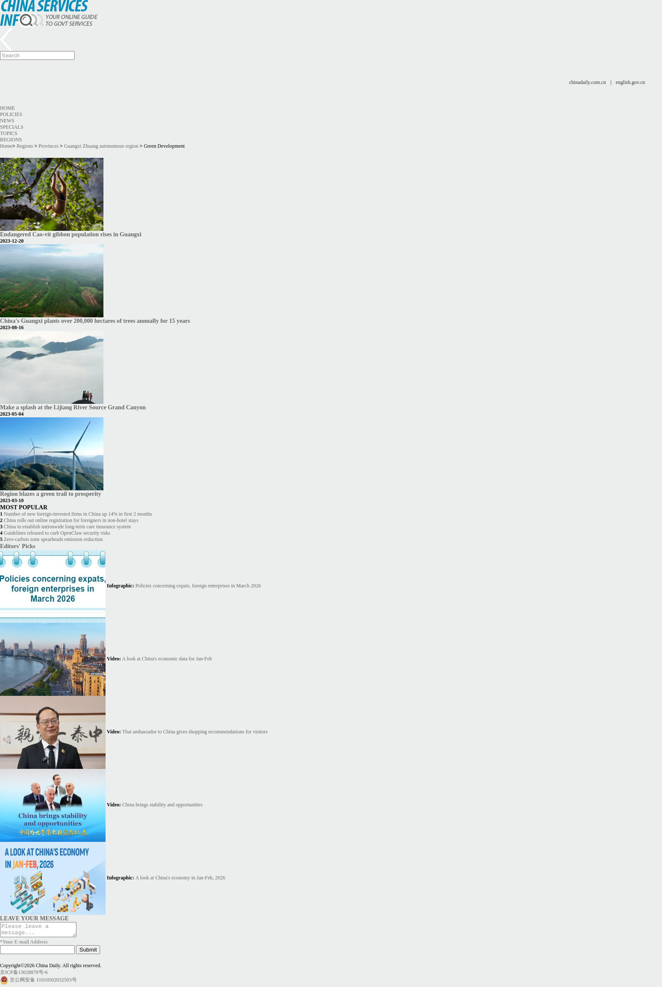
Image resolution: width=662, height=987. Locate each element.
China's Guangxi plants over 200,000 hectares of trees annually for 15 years (95, 320)
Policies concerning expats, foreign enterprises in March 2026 (198, 586)
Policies (11, 114)
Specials (11, 127)
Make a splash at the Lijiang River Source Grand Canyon (73, 407)
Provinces (48, 146)
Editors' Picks (17, 546)
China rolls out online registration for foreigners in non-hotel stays (71, 520)
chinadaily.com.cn (587, 82)
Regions (11, 140)
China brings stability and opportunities (162, 805)
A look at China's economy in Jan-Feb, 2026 (180, 878)
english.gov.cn (630, 82)
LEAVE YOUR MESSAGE (34, 918)
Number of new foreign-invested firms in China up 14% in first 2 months (78, 514)
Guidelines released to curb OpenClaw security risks (57, 533)
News (7, 121)
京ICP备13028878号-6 (24, 975)
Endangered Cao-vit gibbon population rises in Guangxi (70, 234)
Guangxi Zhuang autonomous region (101, 146)
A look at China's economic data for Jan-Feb (167, 659)
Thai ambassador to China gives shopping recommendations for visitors (195, 732)
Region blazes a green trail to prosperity (50, 493)
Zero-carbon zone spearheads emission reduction (53, 539)
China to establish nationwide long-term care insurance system (67, 527)
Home (7, 108)
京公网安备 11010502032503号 (43, 982)
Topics (8, 133)
